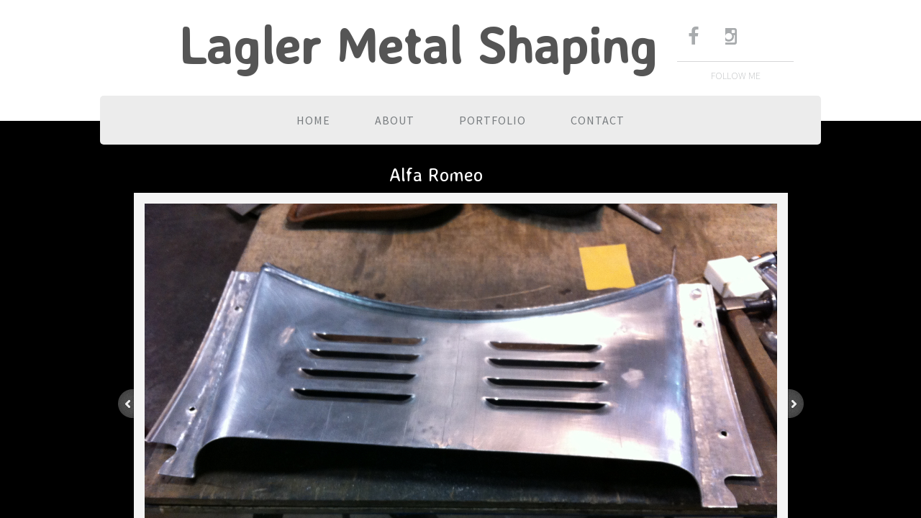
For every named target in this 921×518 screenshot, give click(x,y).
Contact (598, 120)
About (394, 120)
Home (313, 120)
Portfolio (492, 120)
